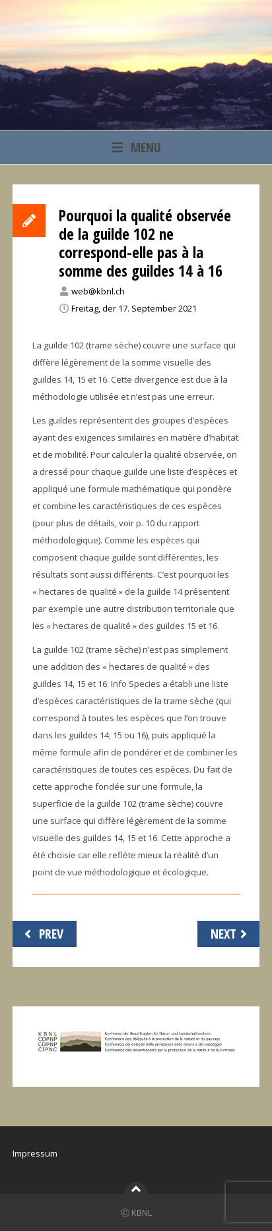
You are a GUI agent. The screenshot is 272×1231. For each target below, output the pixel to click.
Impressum (35, 1153)
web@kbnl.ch (98, 291)
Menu (136, 147)
